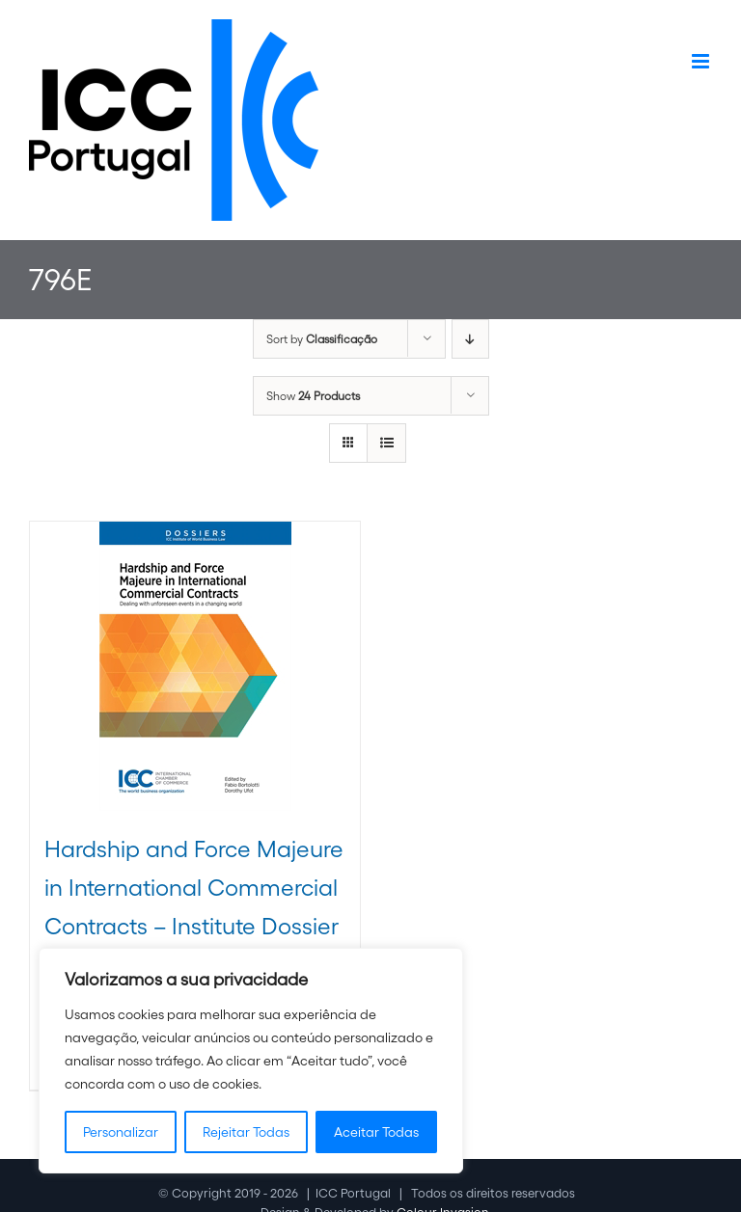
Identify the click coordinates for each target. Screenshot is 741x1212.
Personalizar (120, 1132)
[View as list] (386, 443)
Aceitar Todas (376, 1132)
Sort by (321, 339)
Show (313, 396)
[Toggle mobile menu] (702, 61)
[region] (251, 1060)
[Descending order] (470, 339)
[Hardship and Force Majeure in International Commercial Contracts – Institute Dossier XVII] (195, 666)
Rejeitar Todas (246, 1132)
